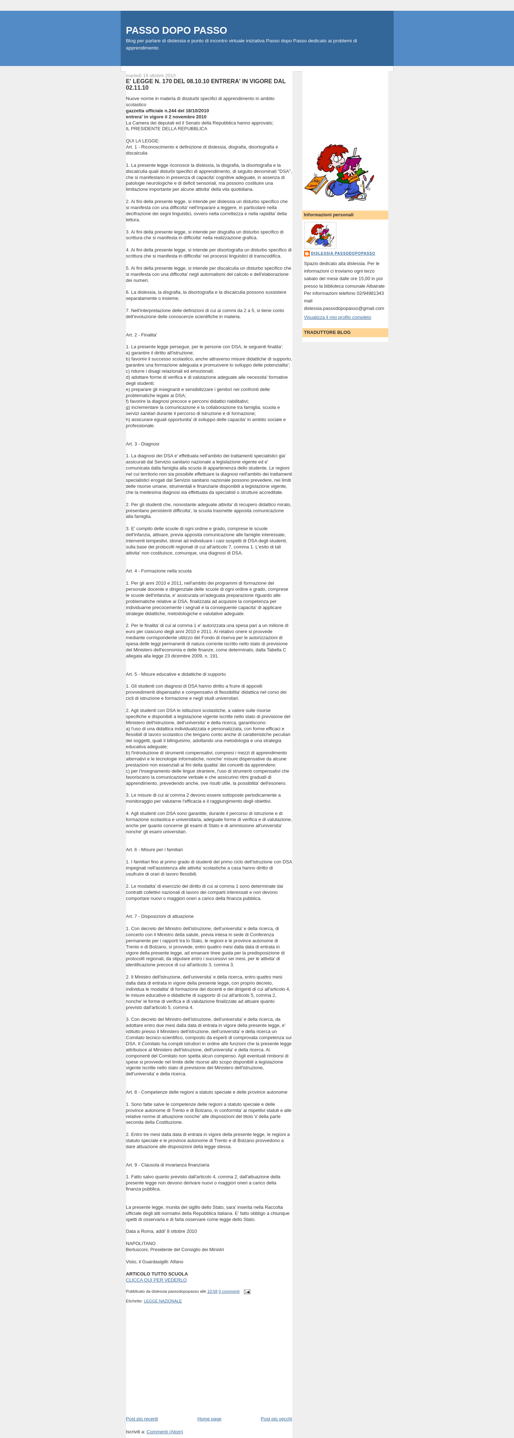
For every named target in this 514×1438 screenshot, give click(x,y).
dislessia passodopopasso (343, 253)
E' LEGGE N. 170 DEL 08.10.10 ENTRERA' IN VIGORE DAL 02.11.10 (206, 84)
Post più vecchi (276, 1419)
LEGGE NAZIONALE (163, 1301)
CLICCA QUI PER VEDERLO (156, 1280)
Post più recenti (142, 1419)
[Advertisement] (180, 1365)
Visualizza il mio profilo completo (337, 317)
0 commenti (228, 1291)
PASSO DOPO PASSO (176, 30)
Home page (209, 1419)
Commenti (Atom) (164, 1431)
